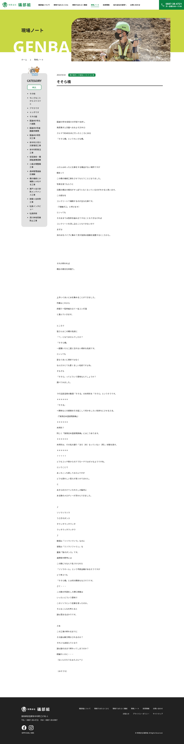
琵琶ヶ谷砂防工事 (35, 200)
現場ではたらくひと (61, 5)
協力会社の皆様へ (119, 5)
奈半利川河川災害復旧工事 (35, 144)
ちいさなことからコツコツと (35, 100)
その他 (32, 93)
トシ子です (34, 112)
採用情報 (106, 5)
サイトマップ (158, 713)
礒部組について (44, 5)
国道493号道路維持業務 (35, 129)
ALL (34, 87)
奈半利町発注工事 (35, 151)
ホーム (24, 59)
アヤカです (34, 108)
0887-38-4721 (33, 720)
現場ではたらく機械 (79, 5)
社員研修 (33, 213)
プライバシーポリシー (141, 713)
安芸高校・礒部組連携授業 (35, 158)
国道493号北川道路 (35, 122)
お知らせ (126, 713)
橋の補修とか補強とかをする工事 (35, 181)
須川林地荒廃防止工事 (35, 219)
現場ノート (95, 5)
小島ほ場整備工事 (35, 165)
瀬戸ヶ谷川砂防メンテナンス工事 (35, 191)
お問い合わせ (135, 5)
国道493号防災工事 (35, 137)
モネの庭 (33, 116)
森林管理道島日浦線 (35, 173)
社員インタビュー (35, 208)
